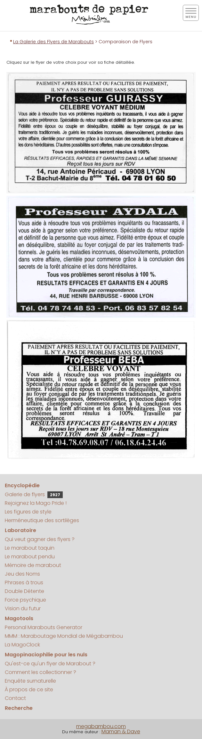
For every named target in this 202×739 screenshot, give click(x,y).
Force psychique (25, 600)
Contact (15, 698)
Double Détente (24, 591)
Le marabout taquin (29, 548)
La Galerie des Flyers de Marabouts (53, 41)
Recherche (19, 708)
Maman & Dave (120, 731)
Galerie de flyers (34, 494)
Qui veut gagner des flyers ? (40, 539)
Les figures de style (28, 511)
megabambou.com (101, 726)
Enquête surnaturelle (30, 681)
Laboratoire (20, 530)
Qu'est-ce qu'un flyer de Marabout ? (50, 663)
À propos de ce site (29, 689)
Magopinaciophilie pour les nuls (46, 654)
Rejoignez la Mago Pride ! (36, 503)
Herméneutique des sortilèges (42, 520)
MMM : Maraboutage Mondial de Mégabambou (64, 636)
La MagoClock (22, 644)
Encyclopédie (22, 485)
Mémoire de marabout (33, 565)
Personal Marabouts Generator (43, 627)
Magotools (19, 618)
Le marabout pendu (30, 556)
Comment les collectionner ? (40, 672)
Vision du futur (23, 608)
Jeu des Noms (22, 574)
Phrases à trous (24, 582)
